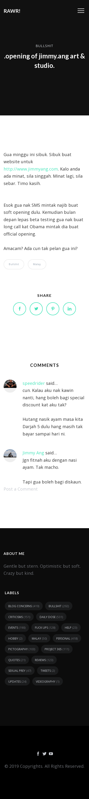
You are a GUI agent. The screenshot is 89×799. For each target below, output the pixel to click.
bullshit (44, 46)
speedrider (34, 383)
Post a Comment (21, 489)
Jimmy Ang (33, 453)
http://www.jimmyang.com (31, 169)
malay (37, 264)
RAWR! (12, 11)
